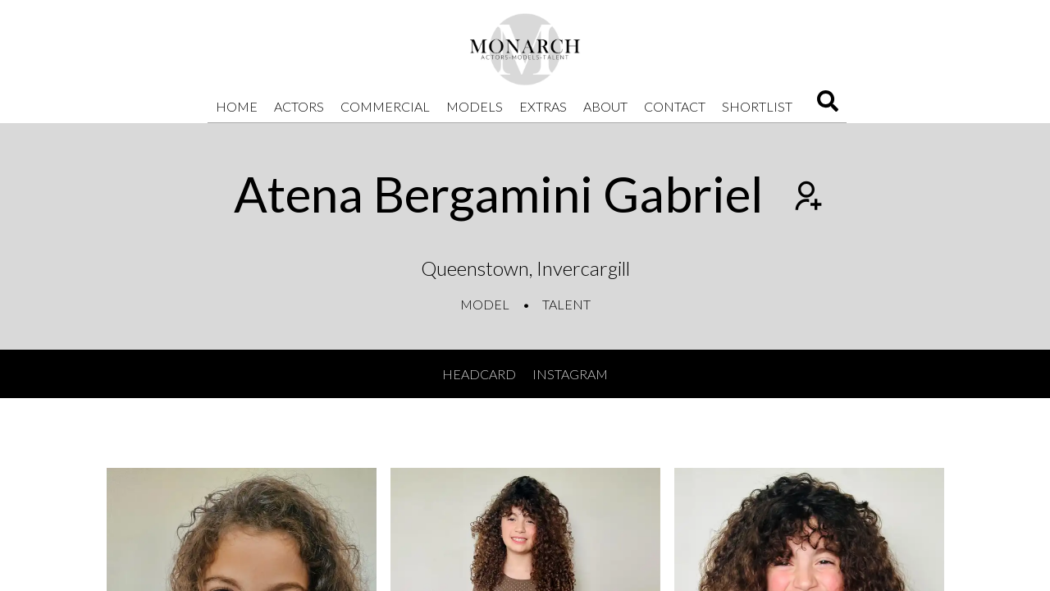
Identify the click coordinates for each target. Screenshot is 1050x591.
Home (237, 106)
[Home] (525, 49)
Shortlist (757, 106)
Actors (299, 106)
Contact (674, 106)
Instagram (570, 374)
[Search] (828, 106)
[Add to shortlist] (806, 198)
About (605, 106)
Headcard (479, 374)
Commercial (385, 106)
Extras (543, 106)
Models (474, 106)
